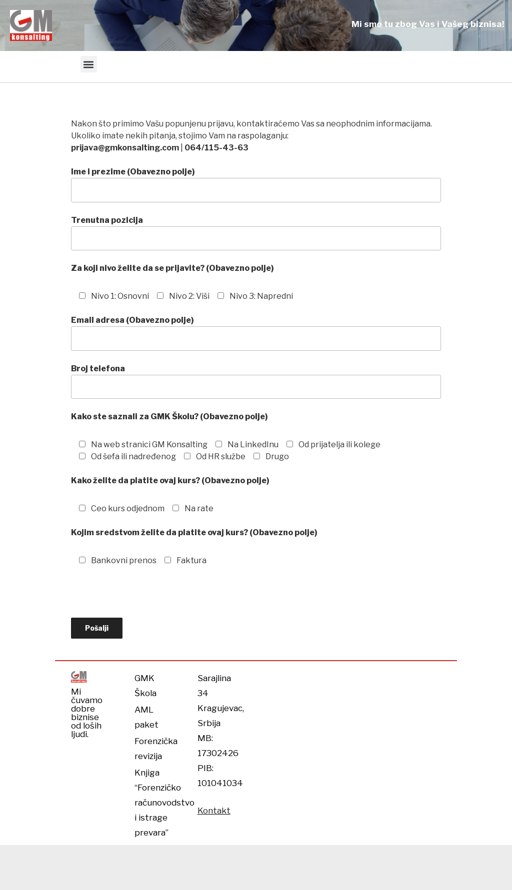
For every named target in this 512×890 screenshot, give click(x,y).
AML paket (146, 717)
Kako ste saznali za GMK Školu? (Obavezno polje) (169, 416)
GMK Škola (145, 685)
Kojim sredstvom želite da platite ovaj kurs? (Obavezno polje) (194, 532)
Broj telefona (256, 381)
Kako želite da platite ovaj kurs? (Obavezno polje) (170, 480)
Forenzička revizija (153, 748)
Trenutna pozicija (256, 232)
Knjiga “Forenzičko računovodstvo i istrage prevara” (153, 803)
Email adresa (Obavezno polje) (256, 332)
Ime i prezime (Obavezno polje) (256, 184)
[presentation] (147, 598)
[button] (88, 64)
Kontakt (214, 811)
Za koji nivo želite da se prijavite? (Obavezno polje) (172, 268)
